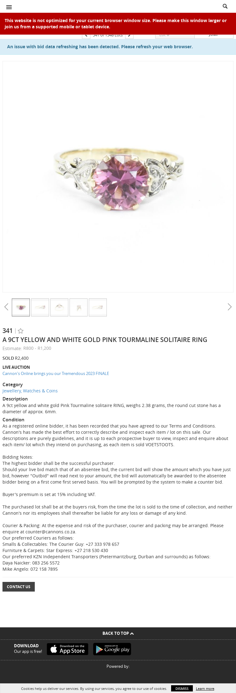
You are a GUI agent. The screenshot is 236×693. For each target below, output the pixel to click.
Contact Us (18, 586)
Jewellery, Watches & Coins (30, 391)
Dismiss (181, 688)
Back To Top (118, 633)
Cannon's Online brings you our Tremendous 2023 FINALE (55, 373)
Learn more (205, 688)
